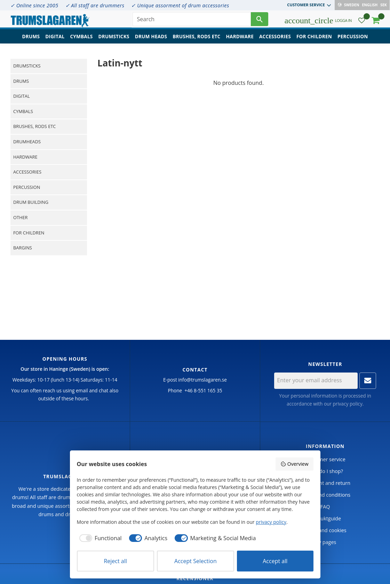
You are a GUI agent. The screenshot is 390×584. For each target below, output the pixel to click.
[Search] (259, 21)
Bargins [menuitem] (22, 248)
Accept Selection (195, 561)
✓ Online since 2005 (34, 5)
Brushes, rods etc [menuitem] (196, 40)
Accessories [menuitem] (275, 40)
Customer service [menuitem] (306, 4)
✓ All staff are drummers (95, 5)
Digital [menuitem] (54, 40)
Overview (294, 464)
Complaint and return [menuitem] (325, 483)
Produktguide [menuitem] (325, 518)
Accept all (275, 561)
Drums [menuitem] (31, 40)
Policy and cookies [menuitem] (325, 530)
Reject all (115, 561)
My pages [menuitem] (325, 542)
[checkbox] (99, 538)
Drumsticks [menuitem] (113, 40)
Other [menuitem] (20, 217)
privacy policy (348, 403)
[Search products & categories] (192, 21)
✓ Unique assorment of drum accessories (180, 5)
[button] (361, 22)
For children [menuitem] (314, 40)
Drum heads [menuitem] (151, 40)
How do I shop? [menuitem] (325, 471)
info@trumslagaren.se (202, 379)
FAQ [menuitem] (325, 506)
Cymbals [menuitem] (81, 40)
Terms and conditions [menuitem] (325, 494)
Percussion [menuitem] (352, 40)
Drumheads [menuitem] (27, 141)
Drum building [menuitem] (30, 202)
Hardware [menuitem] (240, 40)
